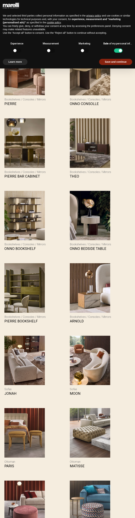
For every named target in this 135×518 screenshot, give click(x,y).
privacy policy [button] (93, 15)
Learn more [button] (15, 61)
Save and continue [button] (116, 61)
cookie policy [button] (54, 22)
